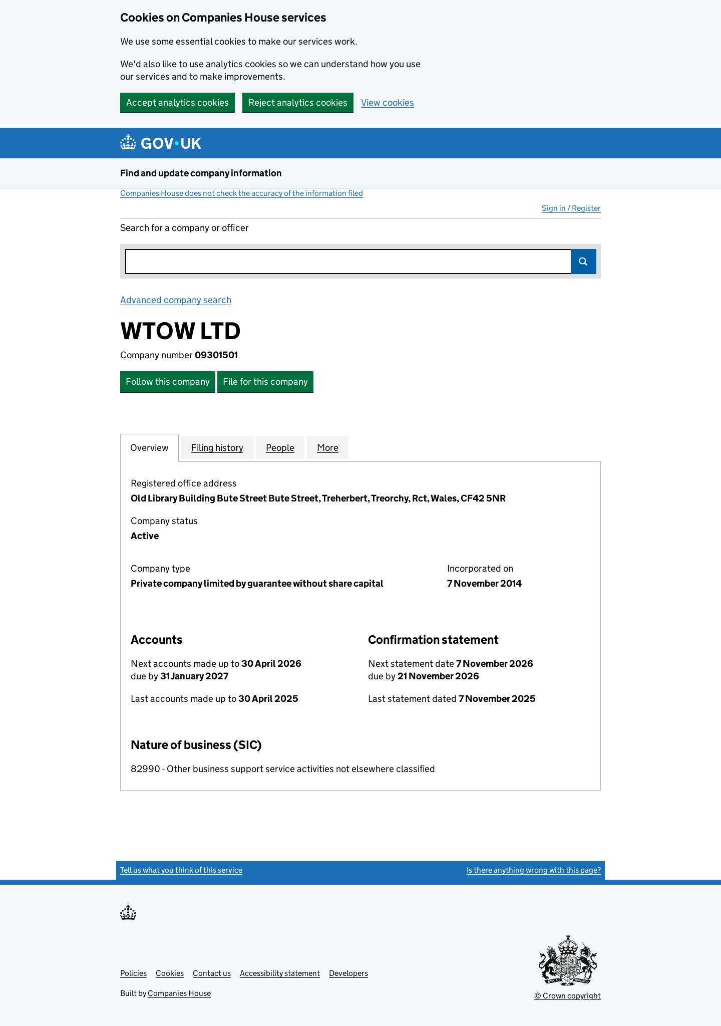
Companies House (179, 993)
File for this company (265, 381)
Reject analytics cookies (297, 102)
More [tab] (327, 447)
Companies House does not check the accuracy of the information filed (241, 193)
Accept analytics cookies (177, 102)
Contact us (212, 973)
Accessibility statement (280, 973)
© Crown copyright (567, 995)
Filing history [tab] (217, 447)
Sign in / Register (571, 208)
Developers (348, 973)
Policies (133, 973)
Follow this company (168, 381)
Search (583, 261)
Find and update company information (201, 173)
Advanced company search (175, 300)
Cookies (170, 973)
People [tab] (280, 447)
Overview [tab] (149, 447)
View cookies (387, 102)
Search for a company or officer (184, 227)
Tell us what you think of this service (181, 870)
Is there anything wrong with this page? (534, 870)
